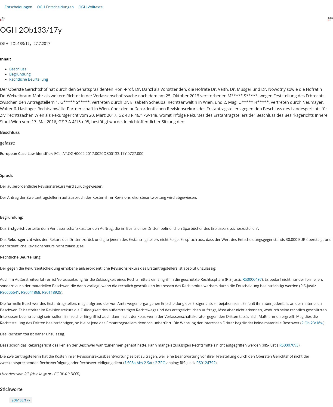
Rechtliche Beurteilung (28, 79)
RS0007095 (289, 345)
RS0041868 (30, 292)
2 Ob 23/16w (312, 322)
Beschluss (17, 69)
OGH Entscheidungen (55, 6)
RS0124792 (206, 362)
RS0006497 (252, 279)
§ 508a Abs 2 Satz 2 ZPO (144, 362)
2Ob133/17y (21, 400)
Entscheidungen (18, 6)
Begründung (20, 74)
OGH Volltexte (90, 6)
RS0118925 (51, 292)
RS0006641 (9, 292)
